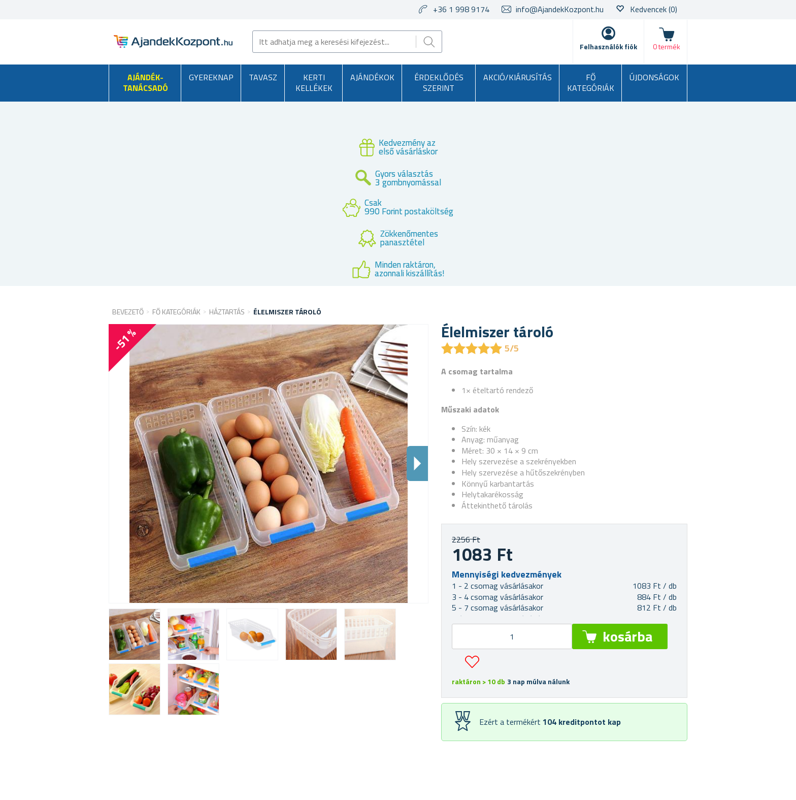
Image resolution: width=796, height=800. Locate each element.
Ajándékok (372, 77)
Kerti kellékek (314, 82)
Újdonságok (654, 77)
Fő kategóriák (590, 82)
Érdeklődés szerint (438, 82)
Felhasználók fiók (608, 46)
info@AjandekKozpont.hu (560, 9)
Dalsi (417, 463)
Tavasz (263, 77)
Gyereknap (211, 77)
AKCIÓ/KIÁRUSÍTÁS (517, 77)
